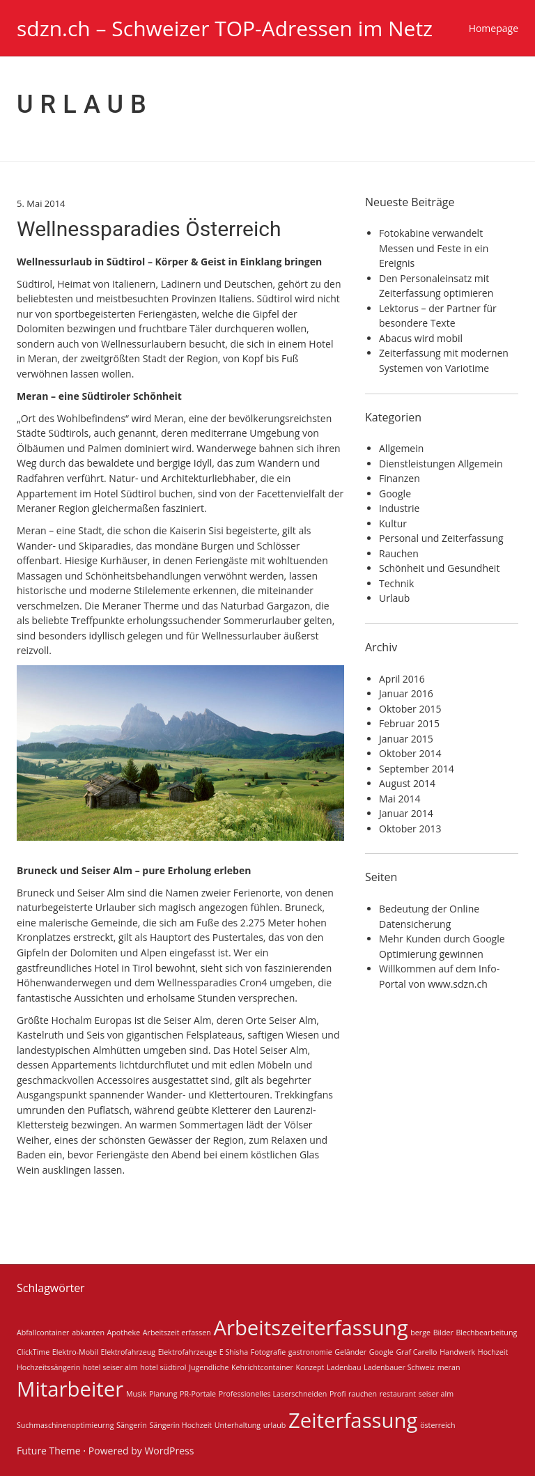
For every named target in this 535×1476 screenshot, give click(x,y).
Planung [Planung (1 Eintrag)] (163, 1394)
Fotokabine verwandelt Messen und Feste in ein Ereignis (433, 248)
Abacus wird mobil (421, 338)
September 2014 (416, 768)
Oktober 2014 (410, 753)
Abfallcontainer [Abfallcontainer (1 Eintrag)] (43, 1332)
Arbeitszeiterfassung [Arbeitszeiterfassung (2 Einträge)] (310, 1328)
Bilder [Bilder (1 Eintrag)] (443, 1332)
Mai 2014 (400, 798)
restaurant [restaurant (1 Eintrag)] (398, 1394)
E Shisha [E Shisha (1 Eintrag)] (233, 1352)
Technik (396, 583)
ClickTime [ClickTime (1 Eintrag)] (33, 1352)
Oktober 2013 (410, 828)
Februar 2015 (409, 723)
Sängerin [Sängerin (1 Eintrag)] (131, 1425)
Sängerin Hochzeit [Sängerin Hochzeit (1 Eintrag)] (180, 1425)
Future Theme (49, 1450)
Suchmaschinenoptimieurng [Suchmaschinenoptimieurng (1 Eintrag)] (65, 1425)
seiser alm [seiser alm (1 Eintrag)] (436, 1394)
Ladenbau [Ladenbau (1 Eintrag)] (344, 1367)
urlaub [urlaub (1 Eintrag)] (274, 1425)
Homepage (493, 28)
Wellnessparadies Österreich (149, 229)
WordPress (169, 1450)
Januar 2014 (406, 813)
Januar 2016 (406, 693)
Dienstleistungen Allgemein (441, 463)
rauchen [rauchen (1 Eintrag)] (362, 1394)
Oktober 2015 (410, 708)
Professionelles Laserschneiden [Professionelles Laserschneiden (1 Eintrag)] (273, 1394)
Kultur (393, 523)
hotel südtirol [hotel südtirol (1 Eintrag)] (163, 1367)
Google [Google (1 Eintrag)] (381, 1352)
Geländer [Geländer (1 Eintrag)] (350, 1352)
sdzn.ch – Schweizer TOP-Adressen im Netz (225, 28)
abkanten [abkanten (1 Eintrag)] (88, 1332)
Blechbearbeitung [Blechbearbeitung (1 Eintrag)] (486, 1332)
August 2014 (407, 783)
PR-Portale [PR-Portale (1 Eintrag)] (198, 1394)
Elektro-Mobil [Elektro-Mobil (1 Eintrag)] (75, 1352)
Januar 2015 (406, 738)
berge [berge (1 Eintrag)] (420, 1332)
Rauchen (399, 553)
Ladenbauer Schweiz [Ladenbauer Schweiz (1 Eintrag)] (399, 1367)
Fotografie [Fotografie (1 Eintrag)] (268, 1352)
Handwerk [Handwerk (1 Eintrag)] (457, 1352)
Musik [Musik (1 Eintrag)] (136, 1394)
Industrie (399, 508)
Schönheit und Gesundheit (439, 568)
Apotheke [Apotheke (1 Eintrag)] (124, 1332)
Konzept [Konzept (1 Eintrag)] (310, 1367)
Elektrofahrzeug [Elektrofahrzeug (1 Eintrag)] (128, 1352)
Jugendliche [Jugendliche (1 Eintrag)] (208, 1367)
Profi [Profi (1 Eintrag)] (337, 1394)
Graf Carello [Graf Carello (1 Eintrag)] (416, 1352)
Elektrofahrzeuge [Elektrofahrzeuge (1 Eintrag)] (187, 1352)
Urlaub (394, 598)
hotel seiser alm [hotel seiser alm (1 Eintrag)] (110, 1367)
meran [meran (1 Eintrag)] (448, 1367)
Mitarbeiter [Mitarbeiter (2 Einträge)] (70, 1389)
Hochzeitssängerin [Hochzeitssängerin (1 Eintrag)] (48, 1367)
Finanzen (399, 478)
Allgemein (401, 448)
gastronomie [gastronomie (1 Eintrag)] (310, 1352)
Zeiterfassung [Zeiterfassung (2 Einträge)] (353, 1420)
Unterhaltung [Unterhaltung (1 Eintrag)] (238, 1425)
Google (395, 493)
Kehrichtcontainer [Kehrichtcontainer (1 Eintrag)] (262, 1367)
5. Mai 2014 (41, 203)
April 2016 (402, 678)
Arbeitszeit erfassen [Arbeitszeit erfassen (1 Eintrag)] (177, 1332)
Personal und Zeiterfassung (441, 538)
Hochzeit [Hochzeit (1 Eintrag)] (493, 1352)
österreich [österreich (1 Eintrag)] (437, 1425)
